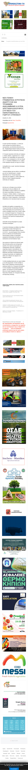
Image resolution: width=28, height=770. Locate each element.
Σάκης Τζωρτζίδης (16, 120)
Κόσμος (23, 753)
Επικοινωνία (20, 758)
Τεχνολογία (23, 751)
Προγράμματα (5, 751)
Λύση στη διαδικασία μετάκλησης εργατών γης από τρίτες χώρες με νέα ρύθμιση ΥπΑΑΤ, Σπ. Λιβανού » (13, 330)
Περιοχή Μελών (13, 758)
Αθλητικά (18, 753)
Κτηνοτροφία (16, 748)
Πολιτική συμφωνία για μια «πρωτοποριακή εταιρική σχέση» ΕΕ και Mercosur (13, 296)
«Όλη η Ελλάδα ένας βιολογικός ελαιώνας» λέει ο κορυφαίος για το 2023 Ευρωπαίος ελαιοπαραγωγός (13, 301)
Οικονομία (12, 751)
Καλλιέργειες (22, 748)
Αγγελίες (17, 755)
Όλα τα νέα (12, 755)
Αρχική (4, 748)
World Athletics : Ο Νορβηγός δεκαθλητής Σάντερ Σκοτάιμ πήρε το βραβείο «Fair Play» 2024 (12, 291)
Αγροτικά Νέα (11, 122)
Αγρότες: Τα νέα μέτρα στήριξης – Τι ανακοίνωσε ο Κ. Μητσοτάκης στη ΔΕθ (13, 311)
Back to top (15, 740)
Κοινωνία (17, 751)
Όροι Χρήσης (23, 755)
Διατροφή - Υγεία (6, 753)
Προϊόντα (13, 753)
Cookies (7, 758)
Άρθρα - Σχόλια (5, 755)
